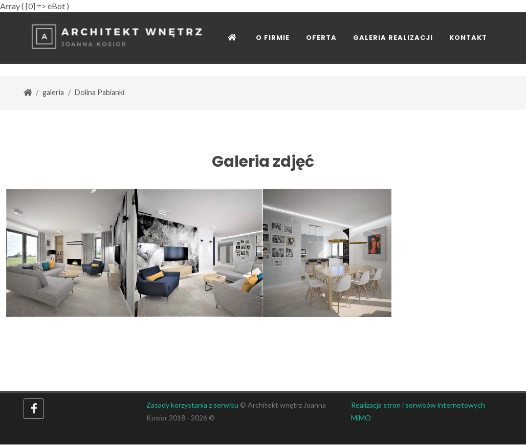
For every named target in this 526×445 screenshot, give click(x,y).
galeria (53, 92)
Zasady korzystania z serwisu (192, 405)
